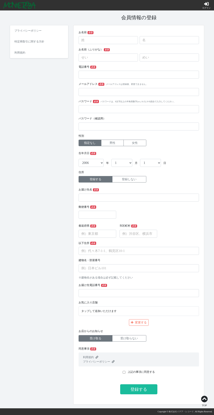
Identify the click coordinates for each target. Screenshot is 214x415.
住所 (81, 172)
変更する (139, 322)
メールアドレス (113, 84)
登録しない (129, 179)
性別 (81, 135)
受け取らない (129, 338)
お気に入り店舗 (88, 302)
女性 (135, 142)
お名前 (86, 32)
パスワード (127, 101)
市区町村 (128, 225)
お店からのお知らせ (91, 331)
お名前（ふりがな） (94, 49)
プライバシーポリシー (99, 361)
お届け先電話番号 (93, 285)
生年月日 (87, 153)
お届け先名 (89, 189)
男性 (112, 142)
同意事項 (87, 348)
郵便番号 (87, 207)
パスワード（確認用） (92, 118)
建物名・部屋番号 (89, 260)
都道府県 (87, 225)
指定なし (90, 142)
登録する (95, 179)
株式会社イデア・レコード (181, 411)
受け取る (95, 338)
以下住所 (87, 243)
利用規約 (90, 357)
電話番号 (87, 67)
